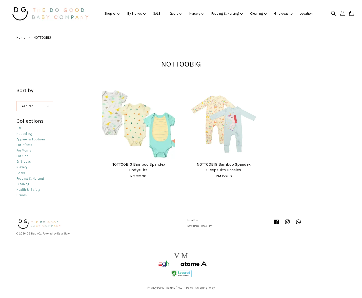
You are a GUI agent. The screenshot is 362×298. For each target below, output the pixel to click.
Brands (21, 195)
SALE (156, 13)
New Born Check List (199, 226)
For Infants (24, 145)
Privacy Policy (155, 287)
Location (306, 13)
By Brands (136, 13)
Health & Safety (28, 189)
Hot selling (24, 134)
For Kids (22, 156)
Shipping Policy (205, 287)
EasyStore (63, 233)
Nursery (196, 13)
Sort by (24, 90)
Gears (176, 13)
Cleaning (258, 13)
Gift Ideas (283, 13)
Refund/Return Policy (179, 287)
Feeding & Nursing (227, 13)
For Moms (23, 150)
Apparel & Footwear (31, 139)
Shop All (112, 13)
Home (20, 37)
